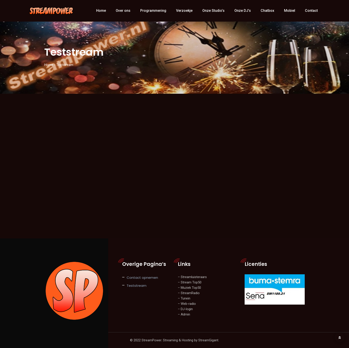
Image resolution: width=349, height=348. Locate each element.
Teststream (136, 285)
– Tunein (184, 298)
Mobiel (289, 10)
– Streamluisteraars (192, 277)
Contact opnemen (142, 277)
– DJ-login (185, 309)
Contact (311, 10)
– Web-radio (187, 304)
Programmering (153, 10)
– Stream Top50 (189, 282)
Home (101, 10)
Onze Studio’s (213, 10)
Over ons (123, 10)
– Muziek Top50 (189, 288)
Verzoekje (184, 10)
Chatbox (267, 10)
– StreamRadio (189, 293)
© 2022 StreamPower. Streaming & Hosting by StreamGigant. (174, 340)
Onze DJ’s (242, 10)
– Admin (184, 314)
